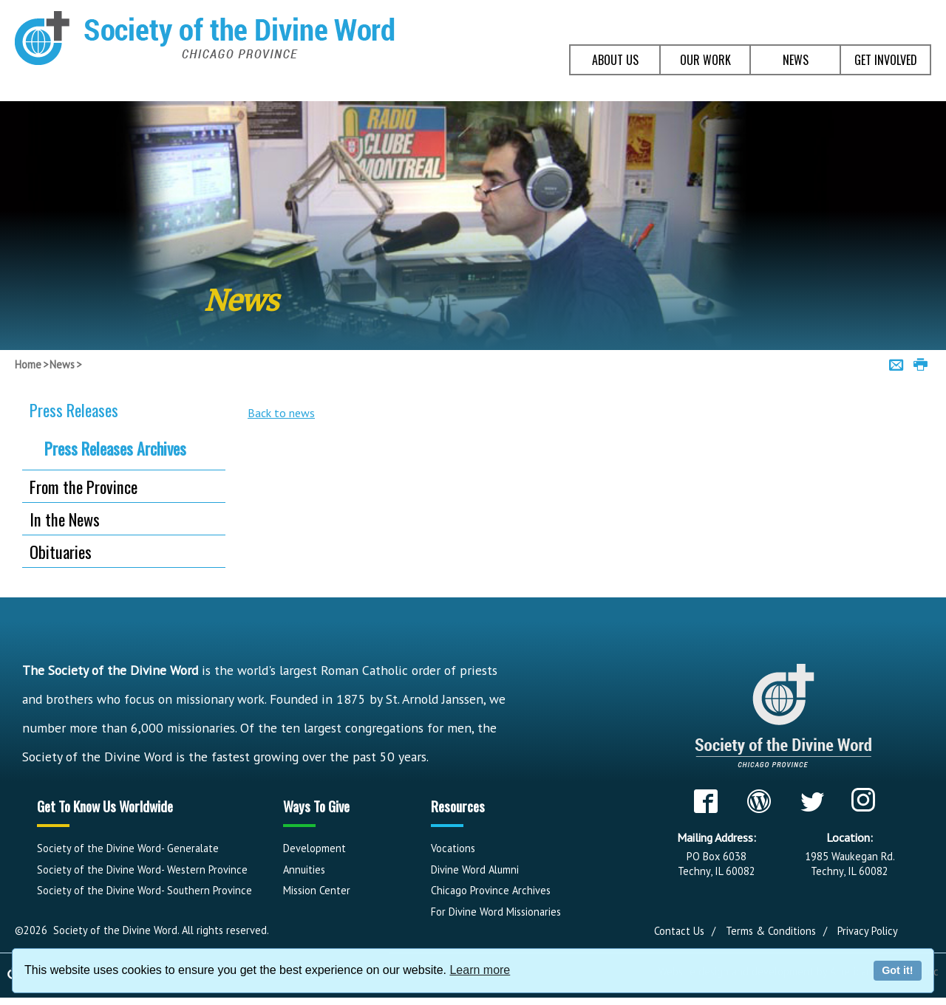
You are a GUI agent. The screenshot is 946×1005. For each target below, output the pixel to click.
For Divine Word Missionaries (496, 912)
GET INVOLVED (885, 60)
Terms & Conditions (771, 931)
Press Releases (74, 409)
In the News (65, 519)
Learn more (479, 970)
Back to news (281, 412)
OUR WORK (705, 60)
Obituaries (61, 551)
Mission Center (316, 890)
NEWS (796, 60)
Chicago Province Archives (491, 890)
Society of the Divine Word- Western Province (142, 869)
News (62, 364)
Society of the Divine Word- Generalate (128, 848)
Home (28, 364)
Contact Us (679, 931)
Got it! (897, 970)
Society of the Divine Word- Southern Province (144, 890)
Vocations (453, 848)
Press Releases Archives (115, 448)
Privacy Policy (867, 931)
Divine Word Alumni (475, 869)
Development (314, 848)
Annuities (304, 869)
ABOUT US (615, 60)
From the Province (83, 486)
